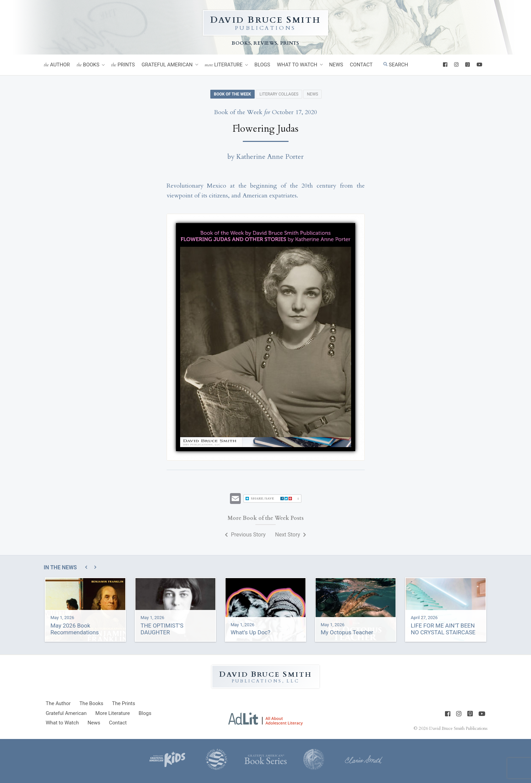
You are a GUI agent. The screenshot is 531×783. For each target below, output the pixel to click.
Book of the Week (232, 94)
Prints (123, 65)
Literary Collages (278, 94)
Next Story (290, 534)
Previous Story (245, 534)
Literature (224, 65)
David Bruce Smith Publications (458, 728)
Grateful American (167, 65)
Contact (361, 65)
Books (88, 65)
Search (395, 65)
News (336, 65)
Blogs (262, 65)
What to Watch (297, 65)
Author (57, 65)
